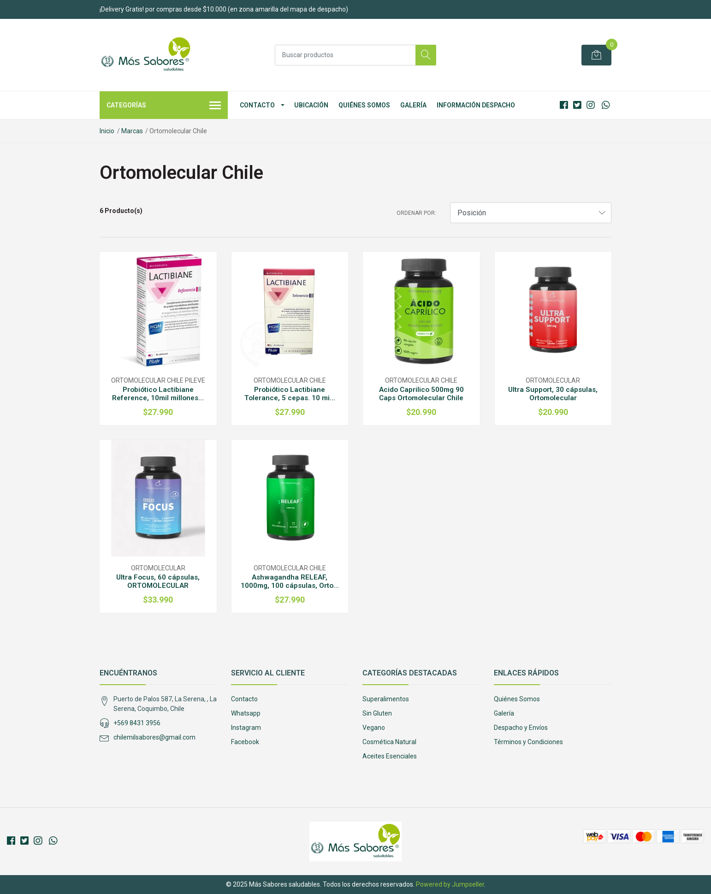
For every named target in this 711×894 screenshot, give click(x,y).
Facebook (245, 742)
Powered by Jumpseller (450, 884)
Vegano (373, 727)
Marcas (132, 131)
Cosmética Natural (389, 742)
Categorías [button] (164, 106)
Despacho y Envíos (521, 727)
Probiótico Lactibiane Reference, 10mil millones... (158, 393)
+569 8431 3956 (136, 723)
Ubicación (311, 105)
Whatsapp (246, 713)
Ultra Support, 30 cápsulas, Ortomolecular (553, 393)
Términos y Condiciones (528, 742)
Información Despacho (476, 105)
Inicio (107, 131)
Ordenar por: (416, 213)
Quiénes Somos (364, 105)
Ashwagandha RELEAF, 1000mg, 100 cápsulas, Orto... (290, 581)
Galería (413, 105)
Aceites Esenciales (389, 756)
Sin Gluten (377, 713)
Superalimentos (385, 699)
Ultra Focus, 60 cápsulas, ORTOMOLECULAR (158, 581)
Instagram (246, 727)
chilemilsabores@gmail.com (154, 737)
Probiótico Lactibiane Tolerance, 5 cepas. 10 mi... (289, 393)
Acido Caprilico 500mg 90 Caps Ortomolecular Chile (421, 393)
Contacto (257, 105)
